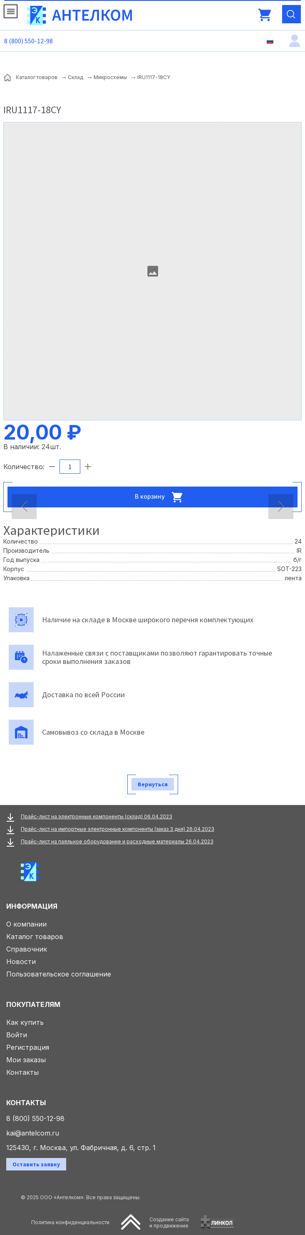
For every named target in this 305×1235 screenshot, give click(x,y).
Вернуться (153, 784)
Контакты (22, 1072)
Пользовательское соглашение (58, 974)
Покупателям (33, 1004)
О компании (26, 924)
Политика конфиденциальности (70, 1222)
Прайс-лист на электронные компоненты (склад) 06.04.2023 (96, 816)
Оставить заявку (36, 1164)
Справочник (26, 949)
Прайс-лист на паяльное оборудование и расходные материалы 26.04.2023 (117, 841)
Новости (21, 961)
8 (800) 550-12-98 (28, 41)
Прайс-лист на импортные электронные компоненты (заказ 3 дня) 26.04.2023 (117, 829)
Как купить (25, 1022)
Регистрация (27, 1047)
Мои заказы (26, 1060)
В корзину (161, 497)
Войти (16, 1035)
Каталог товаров (34, 936)
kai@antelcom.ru (32, 1133)
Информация (31, 906)
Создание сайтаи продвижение (169, 1222)
